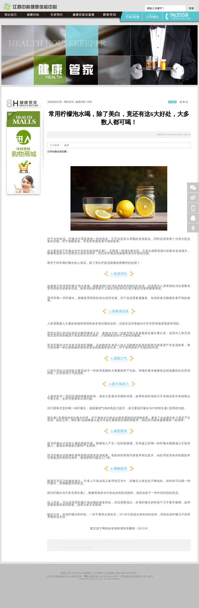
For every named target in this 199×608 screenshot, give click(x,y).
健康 (66, 145)
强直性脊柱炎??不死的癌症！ (79, 548)
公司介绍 (76, 573)
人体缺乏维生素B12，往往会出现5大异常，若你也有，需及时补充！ (100, 542)
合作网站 (98, 573)
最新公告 (65, 573)
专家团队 (87, 573)
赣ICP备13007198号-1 (127, 573)
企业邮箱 (109, 573)
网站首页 (69, 101)
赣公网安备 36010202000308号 (101, 576)
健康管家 (80, 101)
